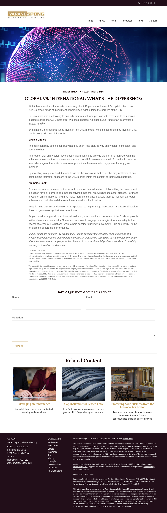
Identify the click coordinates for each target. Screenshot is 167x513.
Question (17, 317)
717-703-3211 (146, 3)
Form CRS (135, 484)
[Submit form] (20, 346)
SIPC (143, 479)
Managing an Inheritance (34, 404)
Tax (49, 455)
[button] (102, 16)
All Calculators (55, 471)
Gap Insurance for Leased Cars (83, 404)
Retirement (53, 442)
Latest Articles (54, 464)
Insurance (52, 452)
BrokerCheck (128, 439)
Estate (51, 449)
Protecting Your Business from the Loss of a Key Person (132, 406)
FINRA (138, 479)
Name (15, 297)
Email (89, 297)
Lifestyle (52, 461)
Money (51, 458)
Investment (53, 445)
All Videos (52, 467)
